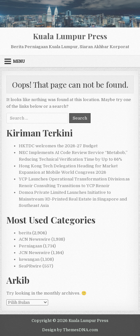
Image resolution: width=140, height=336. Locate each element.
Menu (19, 61)
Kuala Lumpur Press (70, 36)
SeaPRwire (30, 266)
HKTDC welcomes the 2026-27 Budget (58, 145)
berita (25, 232)
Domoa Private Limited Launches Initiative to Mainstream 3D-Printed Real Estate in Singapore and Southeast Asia (73, 199)
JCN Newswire (34, 252)
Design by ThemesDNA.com (70, 330)
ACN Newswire (34, 239)
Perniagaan (30, 246)
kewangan (29, 259)
